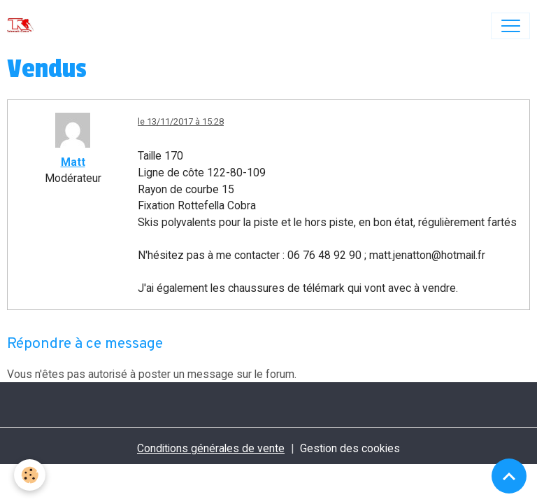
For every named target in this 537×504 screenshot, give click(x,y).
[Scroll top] (509, 475)
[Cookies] (29, 475)
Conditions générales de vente (211, 448)
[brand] (23, 26)
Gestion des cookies (350, 448)
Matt (73, 162)
